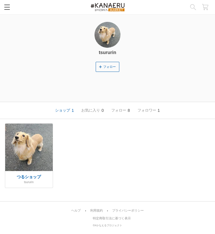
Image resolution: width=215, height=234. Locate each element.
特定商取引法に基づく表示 (112, 218)
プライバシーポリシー (128, 210)
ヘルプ (76, 210)
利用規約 (96, 210)
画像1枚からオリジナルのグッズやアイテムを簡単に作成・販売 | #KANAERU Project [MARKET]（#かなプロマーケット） (108, 7)
